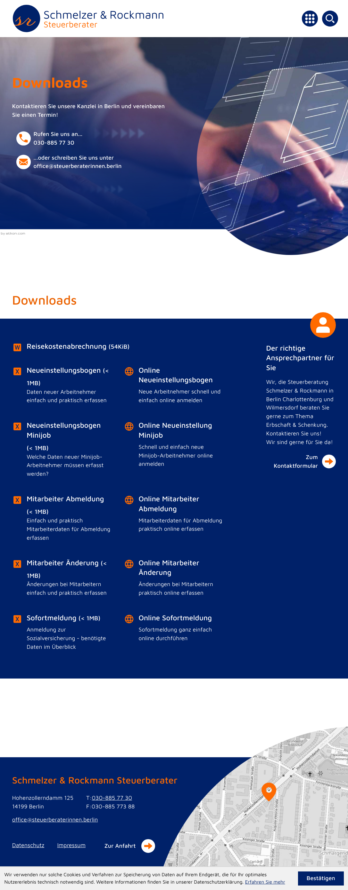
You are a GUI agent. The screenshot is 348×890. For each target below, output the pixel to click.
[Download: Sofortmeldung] (62, 634)
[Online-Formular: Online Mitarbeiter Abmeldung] (174, 515)
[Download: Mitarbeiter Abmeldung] (62, 520)
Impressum (71, 845)
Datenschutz (28, 845)
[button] (81, 138)
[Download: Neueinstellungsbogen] (62, 387)
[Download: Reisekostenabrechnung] (118, 348)
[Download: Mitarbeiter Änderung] (62, 580)
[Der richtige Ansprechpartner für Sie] (301, 405)
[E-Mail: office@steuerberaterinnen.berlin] (81, 162)
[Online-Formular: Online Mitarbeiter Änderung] (174, 579)
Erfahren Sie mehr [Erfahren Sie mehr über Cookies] (265, 882)
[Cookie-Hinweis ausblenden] (321, 878)
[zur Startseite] (88, 18)
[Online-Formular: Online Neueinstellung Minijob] (174, 447)
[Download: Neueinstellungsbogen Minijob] (62, 452)
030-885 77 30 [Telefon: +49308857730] (112, 797)
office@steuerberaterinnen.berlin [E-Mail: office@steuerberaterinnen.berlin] (55, 819)
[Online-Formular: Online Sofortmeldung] (174, 630)
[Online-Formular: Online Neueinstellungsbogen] (174, 387)
